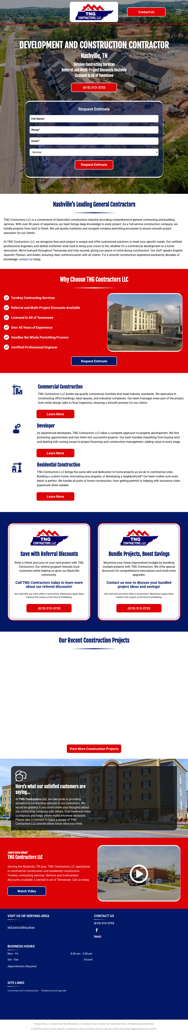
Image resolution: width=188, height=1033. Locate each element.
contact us (25, 259)
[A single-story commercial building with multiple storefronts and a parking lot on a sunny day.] (161, 696)
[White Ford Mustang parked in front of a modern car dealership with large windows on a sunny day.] (27, 725)
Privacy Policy (40, 1023)
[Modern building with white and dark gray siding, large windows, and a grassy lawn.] (117, 725)
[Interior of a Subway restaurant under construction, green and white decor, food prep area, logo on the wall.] (27, 668)
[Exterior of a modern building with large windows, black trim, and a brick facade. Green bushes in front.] (117, 696)
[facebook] (97, 930)
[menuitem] (24, 990)
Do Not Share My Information (64, 1023)
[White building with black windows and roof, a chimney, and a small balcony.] (72, 696)
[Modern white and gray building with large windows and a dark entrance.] (161, 668)
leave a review (57, 819)
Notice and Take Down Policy (112, 1023)
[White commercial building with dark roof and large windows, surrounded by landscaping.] (117, 668)
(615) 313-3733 (104, 923)
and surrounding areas (21, 927)
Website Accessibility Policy (141, 1023)
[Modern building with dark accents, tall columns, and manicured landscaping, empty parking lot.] (72, 668)
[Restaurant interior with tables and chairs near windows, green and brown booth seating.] (27, 696)
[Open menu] (178, 12)
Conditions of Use (88, 1023)
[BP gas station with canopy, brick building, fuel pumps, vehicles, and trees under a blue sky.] (72, 725)
